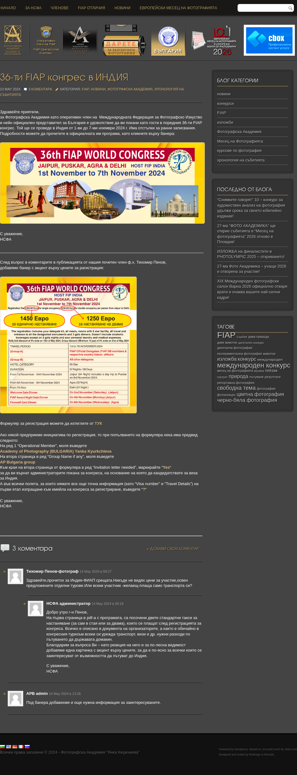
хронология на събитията (241, 160)
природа (238, 376)
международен (269, 359)
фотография (266, 388)
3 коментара (40, 89)
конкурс (247, 359)
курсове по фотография (239, 150)
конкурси (225, 103)
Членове (60, 8)
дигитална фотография (234, 348)
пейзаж (271, 370)
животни (269, 353)
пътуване (256, 377)
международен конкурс (254, 365)
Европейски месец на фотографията (178, 8)
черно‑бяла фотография (247, 400)
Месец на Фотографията (240, 141)
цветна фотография (260, 394)
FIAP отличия (91, 8)
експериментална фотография (239, 353)
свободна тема (236, 388)
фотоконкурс (226, 395)
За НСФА (33, 8)
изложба (227, 359)
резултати (273, 377)
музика (259, 370)
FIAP (85, 89)
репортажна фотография (235, 383)
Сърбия (242, 336)
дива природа (258, 336)
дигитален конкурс (251, 342)
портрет (222, 377)
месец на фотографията (235, 370)
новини (122, 8)
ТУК (98, 423)
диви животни (227, 342)
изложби (225, 122)
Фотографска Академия (130, 89)
